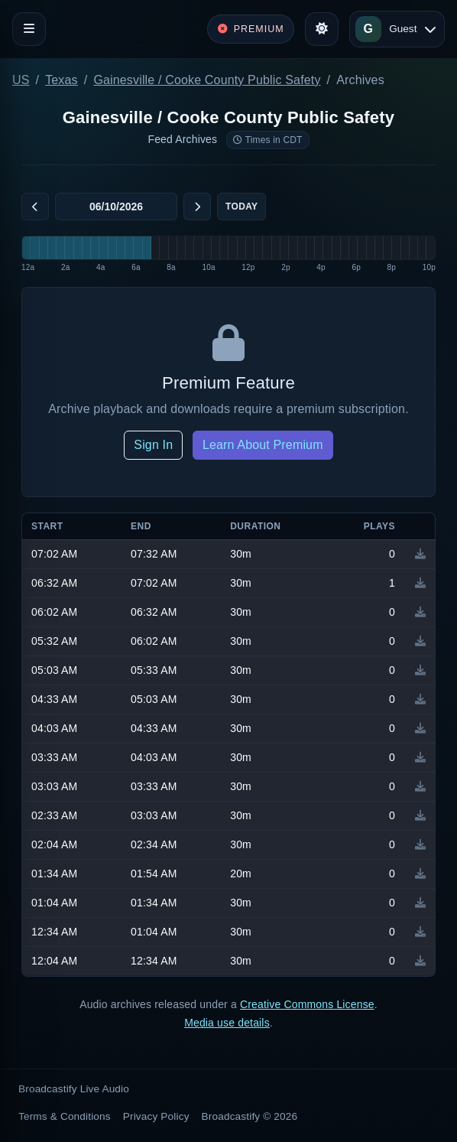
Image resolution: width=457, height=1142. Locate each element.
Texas (61, 79)
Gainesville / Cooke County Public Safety (206, 79)
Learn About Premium (263, 444)
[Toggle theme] (322, 29)
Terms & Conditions (64, 1116)
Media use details (227, 1023)
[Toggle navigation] (29, 29)
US (21, 79)
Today (241, 206)
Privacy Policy (156, 1116)
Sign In (153, 444)
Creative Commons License (307, 1004)
